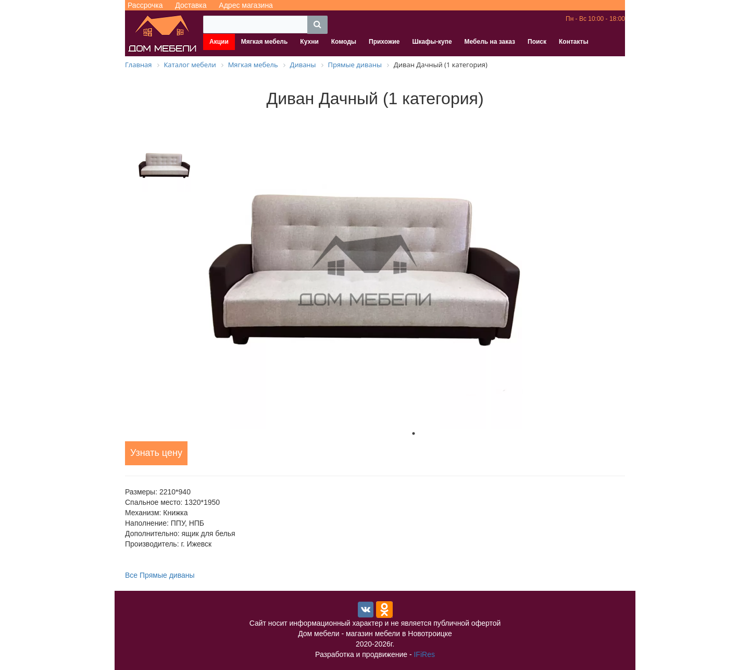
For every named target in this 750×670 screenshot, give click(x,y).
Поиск (537, 41)
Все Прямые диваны (160, 575)
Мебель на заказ (490, 41)
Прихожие (384, 41)
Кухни (309, 41)
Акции (219, 41)
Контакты (574, 41)
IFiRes (424, 654)
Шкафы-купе (432, 41)
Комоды (343, 41)
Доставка (190, 5)
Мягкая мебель (264, 41)
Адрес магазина (246, 5)
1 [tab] (413, 433)
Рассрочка (145, 5)
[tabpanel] (413, 271)
